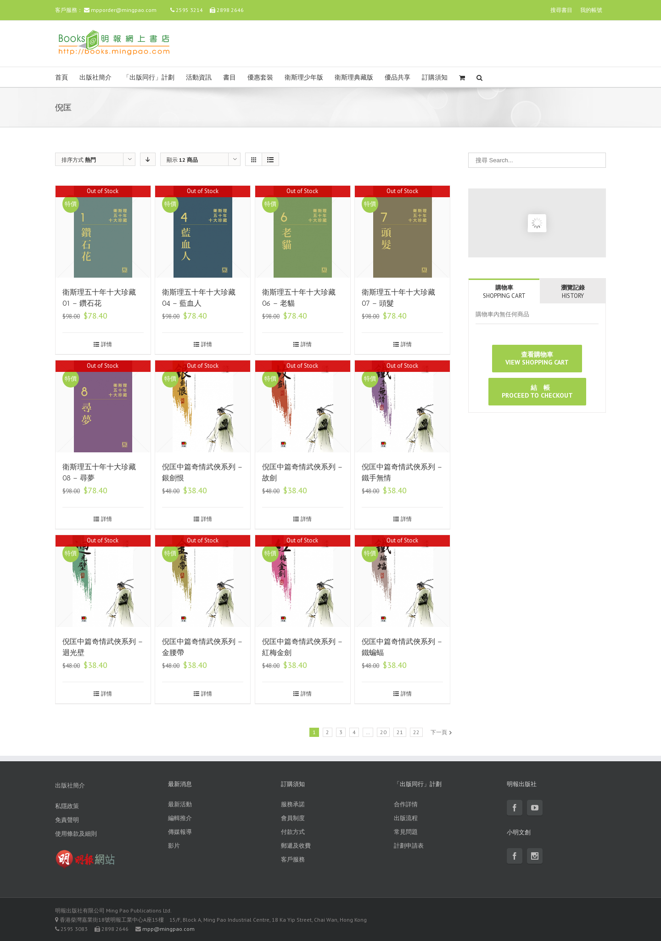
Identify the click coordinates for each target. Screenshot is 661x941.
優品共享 (397, 77)
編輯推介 (180, 818)
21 (400, 732)
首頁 (61, 77)
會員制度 (293, 818)
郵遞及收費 (296, 846)
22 (416, 732)
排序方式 (79, 159)
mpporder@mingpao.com (124, 9)
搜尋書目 (561, 9)
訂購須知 (435, 77)
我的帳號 (591, 9)
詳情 (106, 344)
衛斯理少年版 (304, 77)
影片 (174, 846)
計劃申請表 (409, 846)
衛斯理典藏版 (354, 77)
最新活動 (180, 804)
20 (383, 732)
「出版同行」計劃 (148, 77)
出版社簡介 (95, 77)
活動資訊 (199, 77)
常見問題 (406, 832)
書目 (229, 77)
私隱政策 (67, 806)
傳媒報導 (180, 832)
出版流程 (406, 818)
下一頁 (439, 732)
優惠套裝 (260, 77)
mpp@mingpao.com (168, 928)
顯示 (182, 159)
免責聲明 (67, 820)
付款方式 (293, 832)
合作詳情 (406, 804)
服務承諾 (293, 804)
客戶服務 (293, 859)
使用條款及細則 (76, 834)
